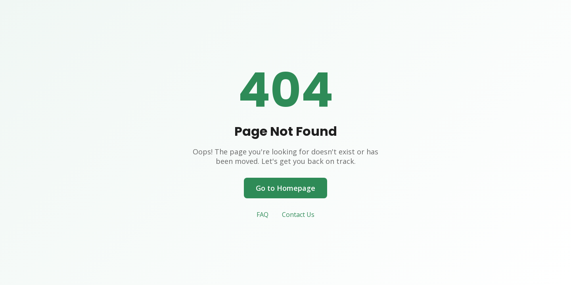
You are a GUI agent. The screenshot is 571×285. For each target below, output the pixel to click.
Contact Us (298, 214)
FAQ (262, 214)
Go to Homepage (285, 188)
